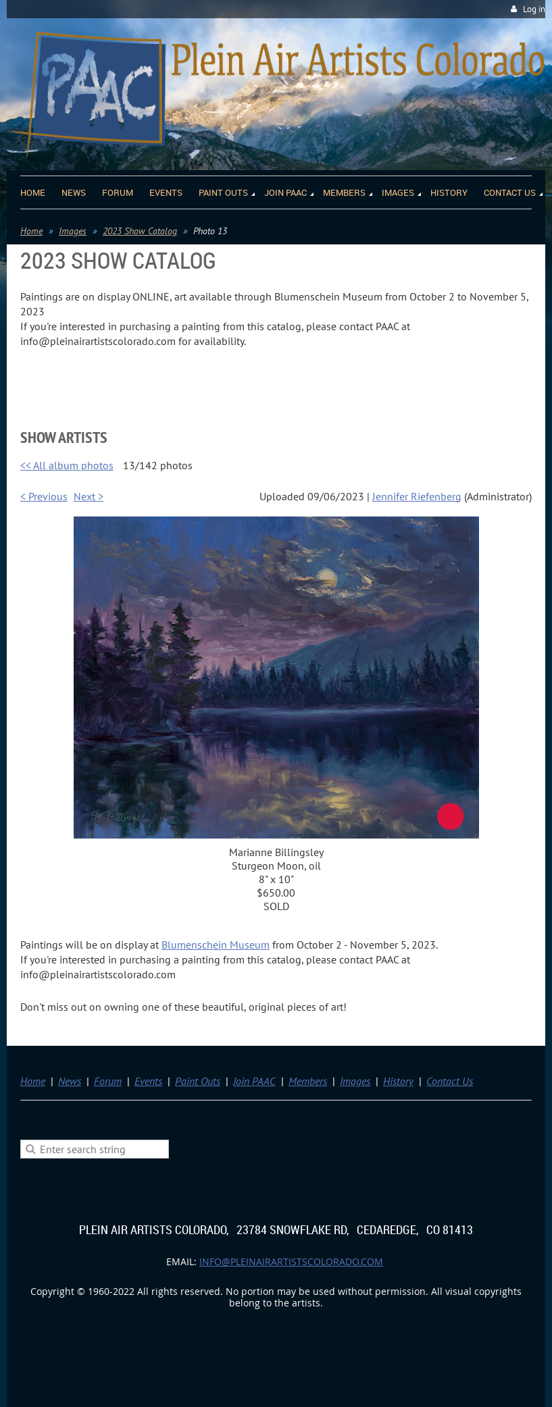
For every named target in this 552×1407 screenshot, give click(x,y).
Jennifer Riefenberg (416, 496)
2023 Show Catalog (140, 231)
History (398, 1081)
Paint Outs (197, 1081)
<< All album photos (67, 465)
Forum (108, 1081)
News (69, 1081)
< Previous (44, 496)
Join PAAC (254, 1081)
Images (72, 231)
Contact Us (449, 1081)
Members (307, 1081)
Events (148, 1081)
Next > (88, 496)
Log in (534, 9)
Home (31, 231)
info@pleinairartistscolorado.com (291, 1261)
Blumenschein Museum (215, 944)
